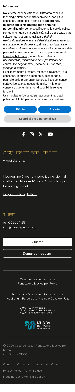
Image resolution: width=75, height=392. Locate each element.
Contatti (8, 364)
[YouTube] (50, 134)
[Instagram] (32, 134)
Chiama (37, 242)
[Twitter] (40, 134)
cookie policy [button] (61, 28)
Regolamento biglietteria (20, 194)
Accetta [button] (55, 109)
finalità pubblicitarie (15, 56)
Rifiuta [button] (20, 109)
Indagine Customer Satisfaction (24, 376)
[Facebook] (23, 134)
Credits (56, 364)
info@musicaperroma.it (19, 227)
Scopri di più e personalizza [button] (37, 118)
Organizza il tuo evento (32, 364)
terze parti (65, 32)
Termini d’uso (33, 370)
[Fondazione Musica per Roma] (37, 325)
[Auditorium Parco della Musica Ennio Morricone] (38, 310)
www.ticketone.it (15, 160)
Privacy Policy (12, 370)
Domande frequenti (37, 253)
